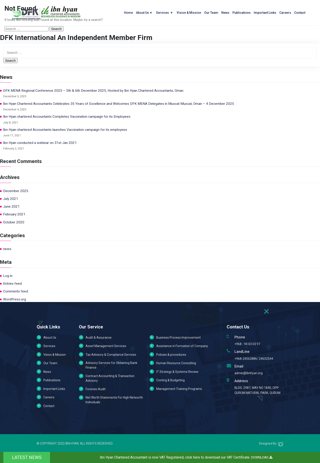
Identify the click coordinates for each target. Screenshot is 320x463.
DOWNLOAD (262, 457)
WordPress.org (14, 299)
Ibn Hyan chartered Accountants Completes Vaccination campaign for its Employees (66, 117)
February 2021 (14, 214)
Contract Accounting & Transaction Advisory (110, 378)
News (225, 11)
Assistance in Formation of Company (182, 346)
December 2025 (15, 191)
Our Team (211, 11)
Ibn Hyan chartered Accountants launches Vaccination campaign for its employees (65, 130)
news (7, 249)
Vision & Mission (189, 11)
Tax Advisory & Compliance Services (111, 354)
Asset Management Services (106, 346)
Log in (7, 276)
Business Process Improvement (178, 337)
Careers (285, 11)
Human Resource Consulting (176, 363)
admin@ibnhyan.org (248, 373)
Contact (299, 11)
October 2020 (13, 222)
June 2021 (11, 207)
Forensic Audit (96, 389)
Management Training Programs (179, 389)
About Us (144, 11)
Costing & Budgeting (170, 380)
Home (128, 11)
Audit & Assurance (99, 337)
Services (164, 11)
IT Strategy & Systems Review (177, 372)
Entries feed (12, 284)
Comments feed (15, 291)
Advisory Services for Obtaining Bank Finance (111, 365)
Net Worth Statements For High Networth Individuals (114, 400)
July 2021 (10, 199)
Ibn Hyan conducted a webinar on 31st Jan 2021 (40, 143)
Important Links (265, 11)
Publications (241, 11)
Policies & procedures (171, 354)
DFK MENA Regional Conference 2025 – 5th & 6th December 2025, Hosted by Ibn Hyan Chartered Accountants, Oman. (93, 91)
